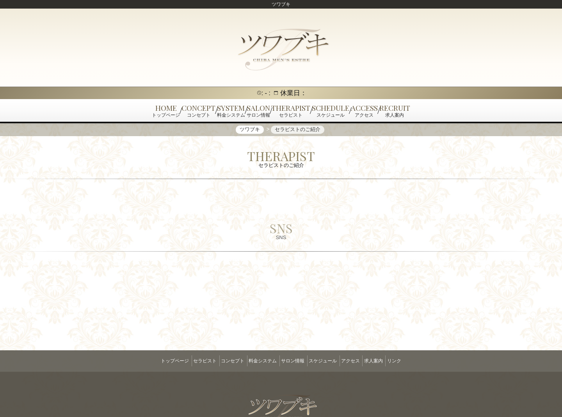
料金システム (256, 361)
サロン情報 (292, 361)
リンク (420, 361)
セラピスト (185, 361)
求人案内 (392, 361)
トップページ (149, 361)
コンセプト (219, 361)
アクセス (363, 361)
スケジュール (329, 361)
